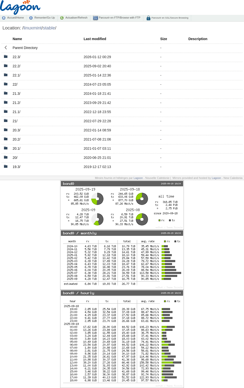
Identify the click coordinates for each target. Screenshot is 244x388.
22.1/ (16, 75)
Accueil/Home (15, 17)
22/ (15, 84)
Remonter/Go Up (44, 17)
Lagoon (138, 177)
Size (163, 39)
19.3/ (16, 167)
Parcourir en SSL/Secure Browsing (169, 17)
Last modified (95, 39)
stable (49, 27)
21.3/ (16, 94)
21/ (15, 121)
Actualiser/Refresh (76, 17)
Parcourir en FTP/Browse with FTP (119, 17)
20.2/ (16, 139)
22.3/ (16, 57)
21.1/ (16, 112)
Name (17, 39)
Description (197, 39)
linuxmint (33, 27)
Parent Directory (25, 48)
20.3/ (16, 130)
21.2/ (16, 103)
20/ (15, 158)
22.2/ (16, 66)
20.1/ (16, 148)
